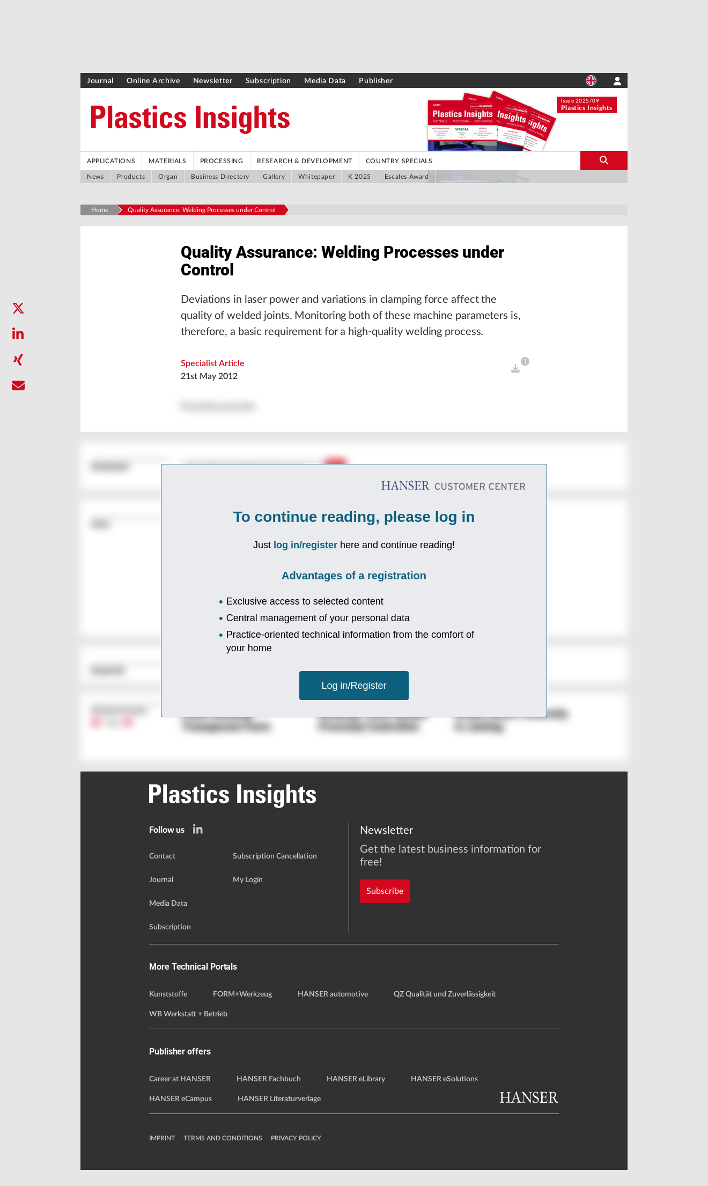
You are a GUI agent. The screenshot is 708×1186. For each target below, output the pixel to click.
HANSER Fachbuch (269, 1095)
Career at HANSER (180, 1095)
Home (99, 210)
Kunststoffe (168, 1010)
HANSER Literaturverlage (279, 1115)
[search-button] (604, 160)
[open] (515, 383)
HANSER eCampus (180, 1115)
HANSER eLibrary (356, 1095)
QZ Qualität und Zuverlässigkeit (445, 1010)
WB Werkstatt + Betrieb (188, 1030)
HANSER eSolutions (444, 1095)
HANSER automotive (333, 1010)
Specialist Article (213, 377)
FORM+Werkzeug (242, 1010)
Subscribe (384, 887)
